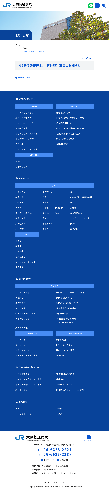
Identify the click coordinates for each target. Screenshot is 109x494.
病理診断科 (75, 228)
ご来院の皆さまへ (27, 99)
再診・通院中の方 (23, 117)
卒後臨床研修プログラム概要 (28, 384)
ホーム (18, 44)
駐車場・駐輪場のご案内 (26, 355)
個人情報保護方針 (64, 123)
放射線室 (19, 251)
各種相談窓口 (62, 144)
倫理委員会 (61, 355)
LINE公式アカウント (65, 344)
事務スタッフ (62, 413)
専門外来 (19, 144)
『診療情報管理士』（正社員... (33, 51)
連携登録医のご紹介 (65, 374)
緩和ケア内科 (21, 218)
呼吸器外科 (48, 223)
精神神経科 (48, 191)
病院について (25, 278)
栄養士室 (19, 267)
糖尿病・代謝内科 (23, 213)
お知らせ (24, 48)
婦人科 (73, 191)
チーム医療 (20, 308)
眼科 (72, 202)
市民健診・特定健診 (24, 138)
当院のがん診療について (67, 303)
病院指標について (64, 297)
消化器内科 (20, 202)
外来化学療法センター (25, 313)
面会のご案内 (21, 166)
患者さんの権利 (63, 112)
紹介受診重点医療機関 (66, 308)
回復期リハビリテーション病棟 (70, 292)
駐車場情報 (63, 460)
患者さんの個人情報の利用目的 (70, 128)
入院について (21, 161)
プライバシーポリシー (61, 482)
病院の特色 (20, 303)
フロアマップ (21, 339)
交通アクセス (47, 460)
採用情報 (23, 401)
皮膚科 (46, 197)
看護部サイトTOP (64, 384)
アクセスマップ (22, 350)
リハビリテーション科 (80, 218)
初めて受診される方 (24, 112)
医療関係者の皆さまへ (29, 367)
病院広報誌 (61, 339)
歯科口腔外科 (76, 213)
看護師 (59, 408)
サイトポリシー (45, 482)
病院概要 (19, 297)
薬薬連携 (60, 379)
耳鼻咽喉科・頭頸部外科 (81, 197)
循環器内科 (20, 197)
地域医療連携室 (22, 374)
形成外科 (47, 202)
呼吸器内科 (20, 191)
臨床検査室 (20, 256)
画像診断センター (23, 318)
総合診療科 (20, 228)
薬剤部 (18, 246)
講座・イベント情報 (65, 350)
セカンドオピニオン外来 (26, 149)
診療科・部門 (25, 178)
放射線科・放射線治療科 (54, 207)
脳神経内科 (20, 223)
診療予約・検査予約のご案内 (28, 379)
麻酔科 (73, 223)
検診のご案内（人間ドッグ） (28, 133)
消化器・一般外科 (51, 213)
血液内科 (19, 207)
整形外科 (47, 228)
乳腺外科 (47, 218)
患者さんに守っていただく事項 (70, 117)
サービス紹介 (21, 344)
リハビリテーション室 (25, 261)
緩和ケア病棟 (21, 327)
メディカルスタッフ (24, 413)
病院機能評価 (62, 313)
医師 (17, 408)
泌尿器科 (74, 207)
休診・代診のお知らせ (25, 123)
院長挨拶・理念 (22, 292)
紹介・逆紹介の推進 (65, 138)
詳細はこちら (24, 77)
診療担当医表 (21, 128)
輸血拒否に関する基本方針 (68, 133)
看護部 (18, 240)
